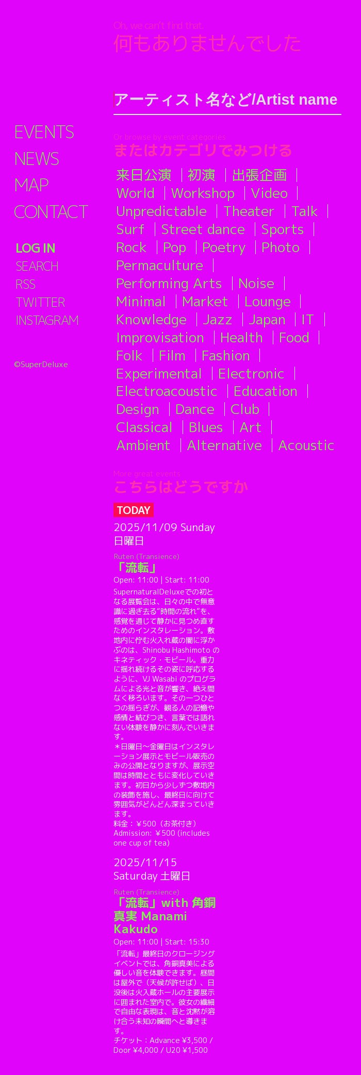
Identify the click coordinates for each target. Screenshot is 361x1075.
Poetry (224, 247)
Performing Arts (169, 283)
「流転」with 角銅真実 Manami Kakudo (167, 912)
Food (294, 337)
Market (205, 301)
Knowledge (151, 319)
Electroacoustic (167, 391)
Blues (206, 427)
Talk (304, 211)
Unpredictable (161, 211)
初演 (202, 175)
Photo (280, 247)
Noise (256, 283)
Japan (267, 319)
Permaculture (159, 265)
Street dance (203, 229)
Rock (131, 247)
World (135, 193)
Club (245, 409)
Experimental (159, 373)
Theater (249, 211)
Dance (195, 409)
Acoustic (306, 445)
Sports (282, 229)
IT (308, 319)
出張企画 (259, 175)
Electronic (251, 373)
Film (172, 355)
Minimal (141, 301)
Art (250, 427)
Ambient (143, 445)
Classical (144, 427)
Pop (174, 247)
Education (266, 391)
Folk (129, 355)
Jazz (218, 319)
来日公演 (144, 175)
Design (137, 409)
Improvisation (160, 337)
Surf (130, 229)
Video (269, 193)
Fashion (226, 355)
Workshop (203, 193)
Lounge (267, 301)
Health (241, 337)
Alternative (224, 445)
